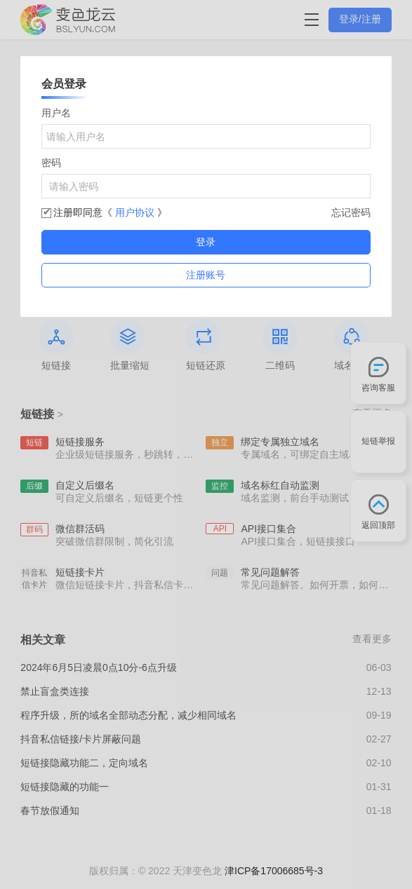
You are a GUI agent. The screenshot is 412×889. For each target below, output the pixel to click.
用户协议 (136, 212)
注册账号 (205, 274)
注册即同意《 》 (110, 212)
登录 (205, 241)
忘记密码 (351, 212)
